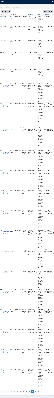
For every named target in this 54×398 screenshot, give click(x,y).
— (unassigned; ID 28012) (6, 152)
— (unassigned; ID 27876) (6, 192)
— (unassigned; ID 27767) (6, 105)
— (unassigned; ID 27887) (6, 172)
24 (23, 391)
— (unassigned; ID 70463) (6, 231)
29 (38, 391)
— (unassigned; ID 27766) (6, 271)
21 (14, 391)
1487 (4, 16)
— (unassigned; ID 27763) (6, 311)
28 (35, 391)
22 (17, 391)
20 (11, 391)
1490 (4, 52)
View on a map (48, 11)
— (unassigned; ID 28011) (6, 129)
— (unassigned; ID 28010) (6, 85)
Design (39, 14)
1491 (4, 69)
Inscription (30, 14)
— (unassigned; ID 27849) (6, 251)
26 (29, 391)
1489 (4, 40)
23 (20, 391)
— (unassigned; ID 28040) (6, 331)
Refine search (6, 11)
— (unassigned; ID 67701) (6, 371)
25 (26, 391)
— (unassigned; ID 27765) (6, 351)
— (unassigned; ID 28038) (6, 291)
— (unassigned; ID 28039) (6, 212)
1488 (4, 26)
